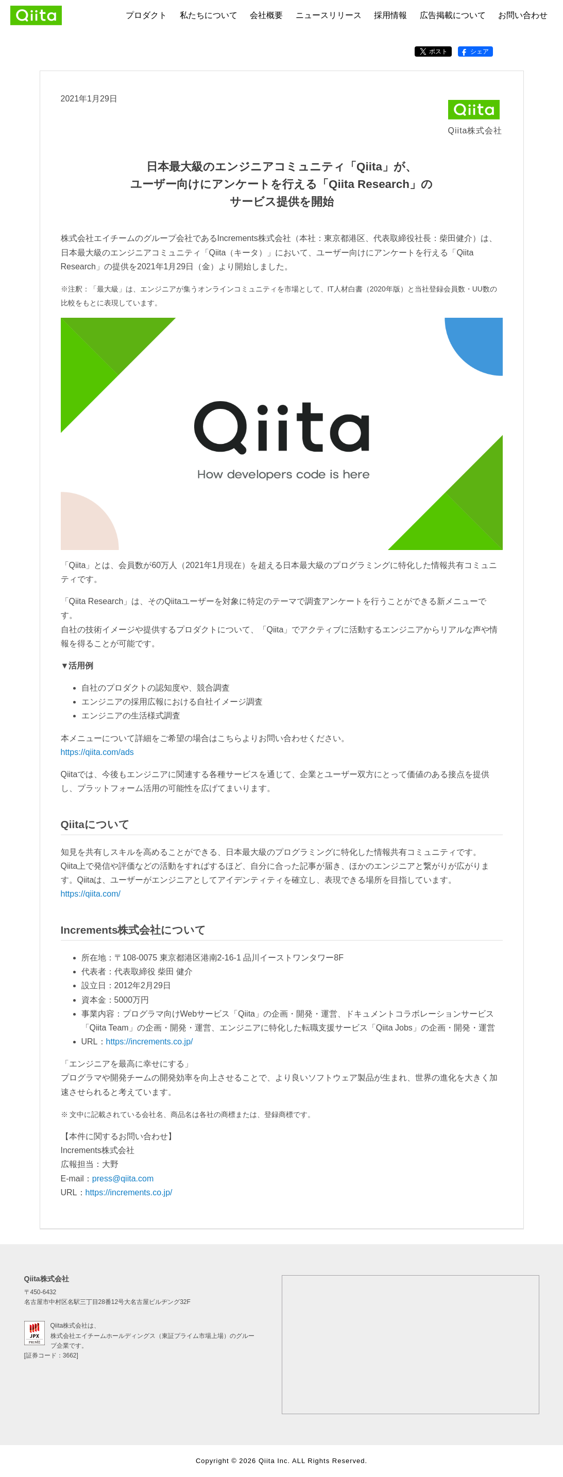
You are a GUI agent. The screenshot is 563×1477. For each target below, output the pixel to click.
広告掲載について (453, 15)
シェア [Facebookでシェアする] (474, 51)
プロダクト (146, 15)
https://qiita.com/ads (97, 752)
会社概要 (266, 15)
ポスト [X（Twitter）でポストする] (433, 51)
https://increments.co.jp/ (149, 1041)
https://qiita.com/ (91, 893)
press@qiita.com (122, 1178)
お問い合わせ (523, 15)
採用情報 (390, 15)
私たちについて (208, 15)
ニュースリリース (329, 15)
